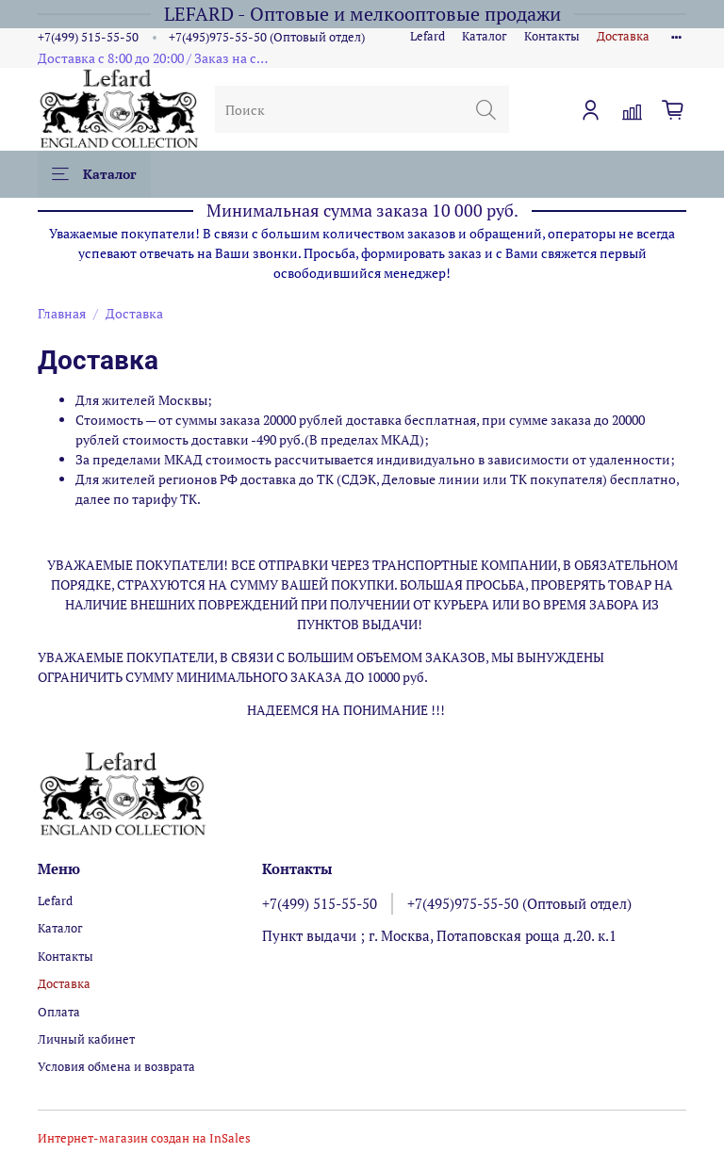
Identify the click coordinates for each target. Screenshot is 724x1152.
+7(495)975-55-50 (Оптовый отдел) (267, 37)
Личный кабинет (86, 1039)
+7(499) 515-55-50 (88, 37)
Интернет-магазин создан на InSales (144, 1138)
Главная (62, 313)
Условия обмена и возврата (116, 1067)
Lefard (427, 36)
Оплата (59, 1012)
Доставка (623, 36)
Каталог (484, 36)
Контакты (552, 36)
